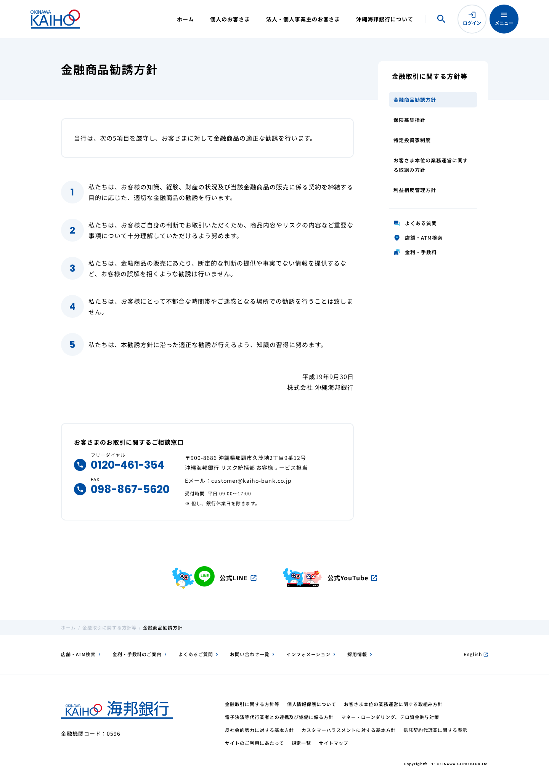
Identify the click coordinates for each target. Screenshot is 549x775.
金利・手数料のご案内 (137, 654)
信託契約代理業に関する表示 (435, 730)
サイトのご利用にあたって (254, 743)
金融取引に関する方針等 (109, 627)
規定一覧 (301, 743)
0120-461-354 (127, 465)
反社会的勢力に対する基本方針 (259, 730)
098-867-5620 (130, 489)
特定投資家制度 (412, 140)
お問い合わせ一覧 (250, 654)
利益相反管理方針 (414, 190)
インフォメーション (308, 654)
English (476, 654)
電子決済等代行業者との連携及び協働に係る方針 (279, 717)
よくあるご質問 (195, 654)
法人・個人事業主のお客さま (303, 19)
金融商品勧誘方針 (414, 99)
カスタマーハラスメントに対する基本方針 (348, 730)
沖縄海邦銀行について (384, 19)
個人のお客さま (230, 19)
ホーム (185, 19)
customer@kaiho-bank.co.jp (251, 480)
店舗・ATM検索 (78, 654)
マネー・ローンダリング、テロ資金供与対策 (390, 717)
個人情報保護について (312, 704)
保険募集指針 (409, 119)
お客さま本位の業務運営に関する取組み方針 (430, 165)
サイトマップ (333, 743)
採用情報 (357, 654)
